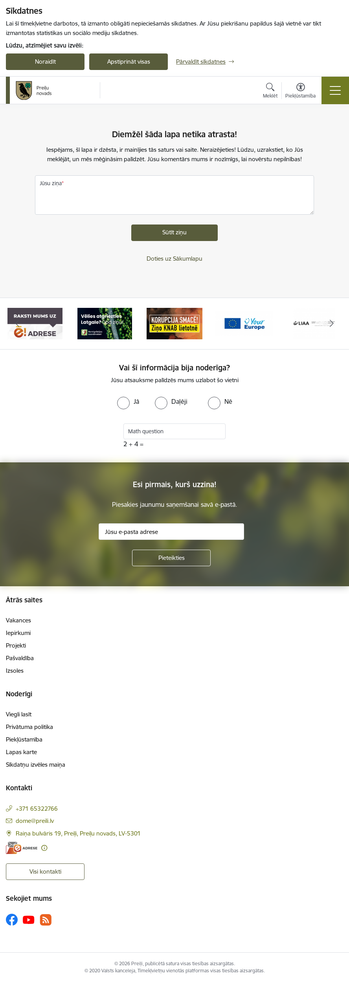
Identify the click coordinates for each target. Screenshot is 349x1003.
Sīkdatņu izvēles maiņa (35, 764)
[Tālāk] (331, 323)
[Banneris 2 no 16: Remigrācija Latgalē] (104, 323)
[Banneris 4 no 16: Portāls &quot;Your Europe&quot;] (244, 323)
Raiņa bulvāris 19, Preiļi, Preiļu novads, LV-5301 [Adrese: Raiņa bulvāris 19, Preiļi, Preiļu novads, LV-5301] (78, 833)
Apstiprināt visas (128, 61)
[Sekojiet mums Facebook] (12, 920)
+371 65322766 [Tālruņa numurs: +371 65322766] (37, 808)
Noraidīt (45, 61)
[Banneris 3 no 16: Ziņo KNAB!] (174, 323)
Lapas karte (21, 752)
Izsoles (15, 670)
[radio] (128, 401)
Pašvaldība (20, 658)
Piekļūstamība (24, 739)
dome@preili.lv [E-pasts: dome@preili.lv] (35, 820)
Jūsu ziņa (51, 183)
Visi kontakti (45, 871)
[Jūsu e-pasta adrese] (171, 531)
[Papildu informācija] (44, 848)
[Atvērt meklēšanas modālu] (270, 91)
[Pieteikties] (171, 558)
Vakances (18, 620)
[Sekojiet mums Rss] (45, 920)
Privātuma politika (29, 727)
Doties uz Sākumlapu (174, 258)
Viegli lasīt (18, 714)
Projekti (16, 645)
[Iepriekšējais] (17, 323)
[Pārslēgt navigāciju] (335, 90)
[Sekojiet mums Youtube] (29, 919)
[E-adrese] (21, 847)
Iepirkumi (18, 633)
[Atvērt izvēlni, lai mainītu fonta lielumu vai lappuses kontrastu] (300, 91)
